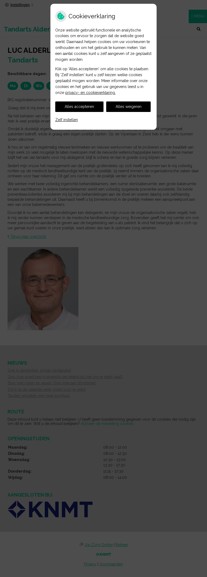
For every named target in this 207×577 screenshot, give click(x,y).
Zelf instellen (66, 120)
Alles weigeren (129, 106)
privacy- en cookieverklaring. (90, 92)
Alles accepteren (79, 106)
